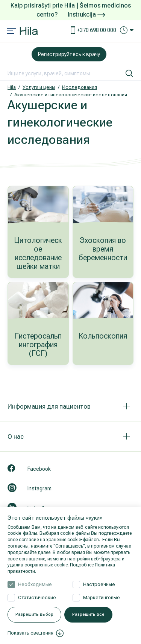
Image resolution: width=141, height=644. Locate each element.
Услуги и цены (39, 87)
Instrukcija (86, 14)
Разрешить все (88, 614)
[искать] (129, 73)
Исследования (79, 87)
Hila (12, 87)
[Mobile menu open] (11, 31)
